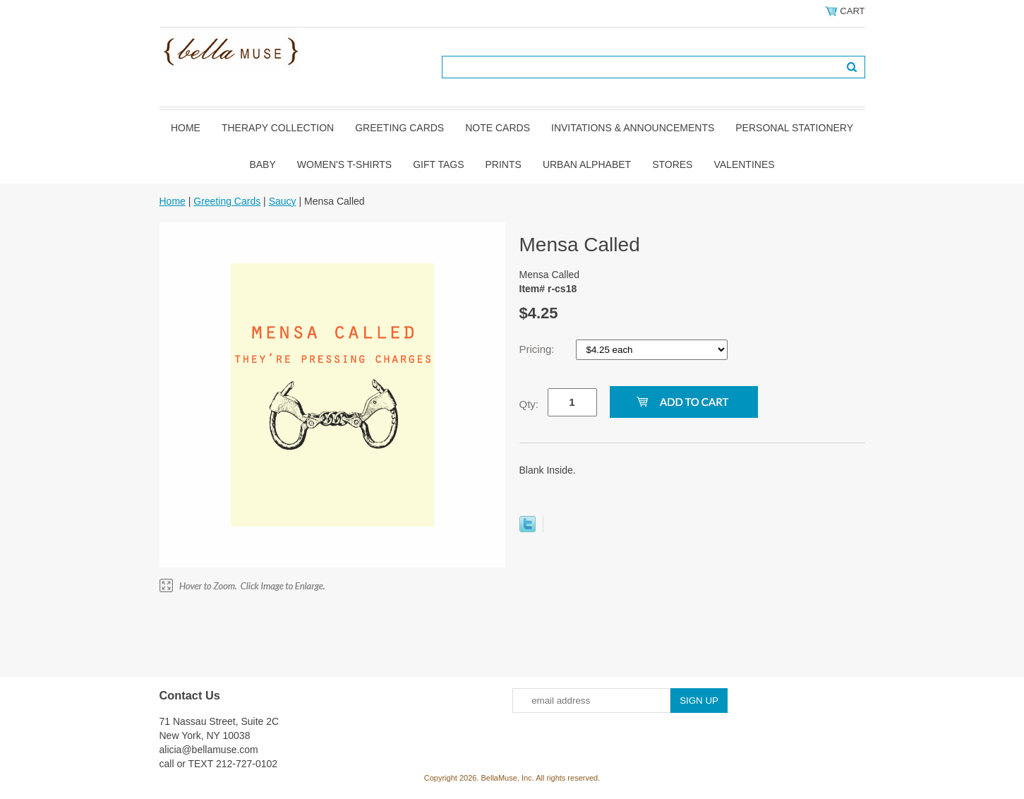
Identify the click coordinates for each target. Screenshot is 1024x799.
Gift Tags (438, 164)
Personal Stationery (794, 127)
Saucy (282, 201)
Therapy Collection (278, 127)
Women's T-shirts (344, 164)
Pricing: (538, 349)
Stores (672, 164)
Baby (262, 164)
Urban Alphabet (587, 164)
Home (185, 127)
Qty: (529, 404)
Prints (504, 164)
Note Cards (497, 127)
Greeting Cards (399, 127)
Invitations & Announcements (632, 127)
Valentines (743, 164)
